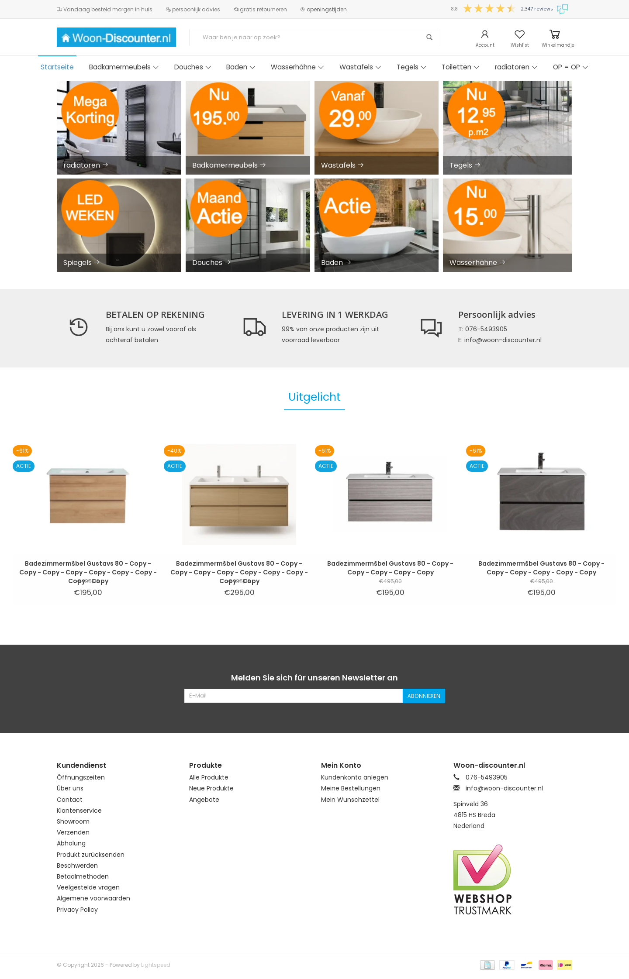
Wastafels (360, 67)
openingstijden (323, 9)
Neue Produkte (211, 788)
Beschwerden (77, 865)
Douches (192, 67)
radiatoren (516, 67)
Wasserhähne (297, 67)
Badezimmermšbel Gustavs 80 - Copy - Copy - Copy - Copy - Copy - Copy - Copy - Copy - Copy (88, 568)
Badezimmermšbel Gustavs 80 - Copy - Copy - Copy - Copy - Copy (390, 568)
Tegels (412, 67)
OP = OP (570, 67)
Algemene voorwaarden (93, 898)
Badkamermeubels (124, 67)
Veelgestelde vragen (88, 887)
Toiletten (461, 67)
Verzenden (73, 832)
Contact (70, 799)
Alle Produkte (208, 777)
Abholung (71, 843)
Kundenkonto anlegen (354, 777)
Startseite (57, 67)
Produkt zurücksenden (90, 854)
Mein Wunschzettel (350, 799)
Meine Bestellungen (350, 788)
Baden (241, 67)
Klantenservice (79, 810)
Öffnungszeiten (81, 777)
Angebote (204, 799)
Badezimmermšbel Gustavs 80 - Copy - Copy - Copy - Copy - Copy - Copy (541, 568)
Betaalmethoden (83, 876)
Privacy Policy (77, 909)
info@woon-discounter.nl (504, 788)
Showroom (73, 821)
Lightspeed (155, 965)
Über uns (70, 788)
